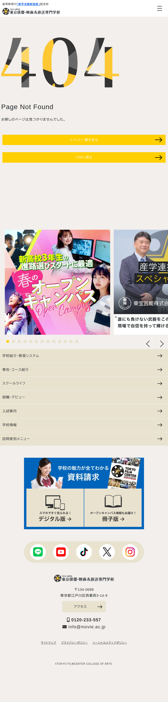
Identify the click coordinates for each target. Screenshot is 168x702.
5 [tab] (30, 341)
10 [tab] (59, 341)
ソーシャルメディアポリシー (110, 642)
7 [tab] (42, 341)
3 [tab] (19, 341)
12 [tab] (71, 341)
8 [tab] (48, 341)
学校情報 (82, 425)
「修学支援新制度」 (28, 4)
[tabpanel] (57, 282)
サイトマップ (48, 642)
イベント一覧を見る (116, 139)
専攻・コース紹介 (82, 370)
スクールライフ (82, 383)
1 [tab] (7, 341)
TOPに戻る (119, 157)
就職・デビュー (82, 397)
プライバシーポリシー (74, 642)
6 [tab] (36, 341)
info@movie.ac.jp (83, 626)
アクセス (88, 606)
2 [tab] (13, 341)
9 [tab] (53, 341)
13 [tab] (76, 341)
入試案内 (82, 411)
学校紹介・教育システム (82, 356)
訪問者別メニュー (82, 439)
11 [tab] (65, 341)
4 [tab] (25, 341)
